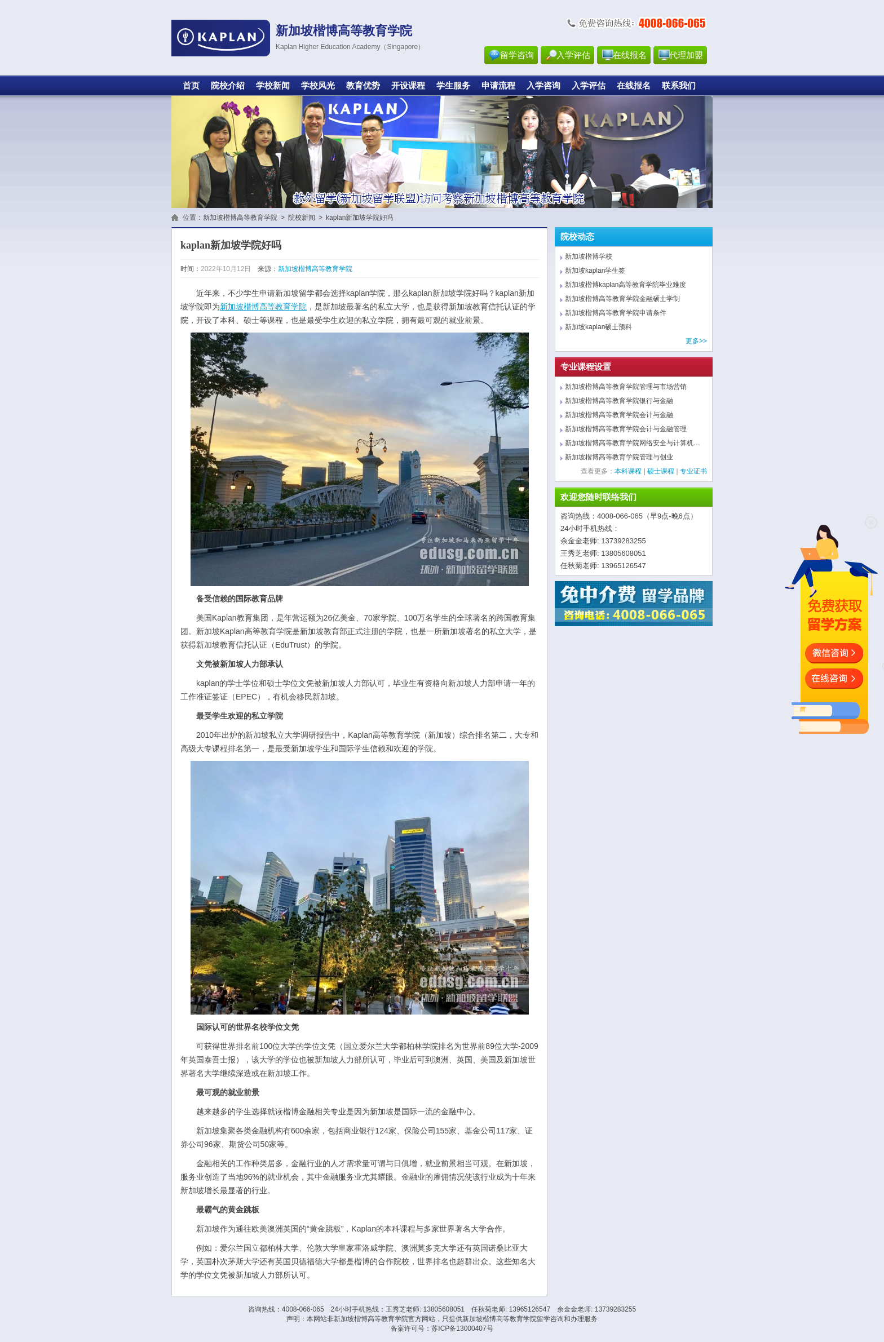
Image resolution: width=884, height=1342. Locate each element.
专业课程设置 (585, 366)
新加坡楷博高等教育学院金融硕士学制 (622, 299)
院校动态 (577, 236)
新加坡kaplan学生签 (595, 270)
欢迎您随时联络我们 (598, 497)
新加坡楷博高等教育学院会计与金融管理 (626, 429)
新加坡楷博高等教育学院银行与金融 (619, 401)
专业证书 (693, 471)
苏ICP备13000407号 (462, 1328)
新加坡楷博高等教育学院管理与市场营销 (626, 387)
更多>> (696, 341)
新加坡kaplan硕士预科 (598, 327)
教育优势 (363, 85)
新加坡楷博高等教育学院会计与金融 (619, 415)
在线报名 (630, 55)
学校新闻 (273, 85)
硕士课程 (660, 471)
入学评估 (573, 55)
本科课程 (628, 471)
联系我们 (679, 85)
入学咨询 (543, 85)
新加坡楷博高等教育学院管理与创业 (619, 457)
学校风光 (318, 85)
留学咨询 (517, 55)
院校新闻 (301, 218)
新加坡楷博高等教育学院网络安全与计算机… (632, 443)
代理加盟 (686, 55)
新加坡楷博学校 (588, 256)
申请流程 (498, 85)
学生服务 (453, 85)
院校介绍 (228, 85)
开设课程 (408, 85)
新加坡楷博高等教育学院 (240, 218)
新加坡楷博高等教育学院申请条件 (615, 313)
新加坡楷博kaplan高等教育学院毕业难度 (625, 285)
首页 (191, 85)
